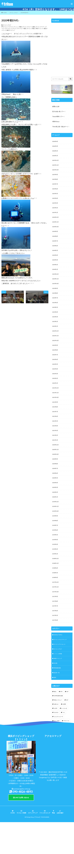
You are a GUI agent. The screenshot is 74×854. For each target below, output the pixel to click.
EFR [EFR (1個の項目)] (61, 723)
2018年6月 (55, 593)
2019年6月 (55, 553)
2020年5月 (55, 498)
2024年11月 (56, 227)
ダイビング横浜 (31, 28)
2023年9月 (55, 297)
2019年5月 (55, 558)
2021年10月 (56, 413)
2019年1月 (55, 578)
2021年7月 (55, 428)
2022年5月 (55, 377)
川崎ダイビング (39, 28)
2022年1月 (55, 397)
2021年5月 (55, 438)
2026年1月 (55, 156)
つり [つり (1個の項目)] (63, 744)
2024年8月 (55, 242)
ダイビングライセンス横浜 (19, 28)
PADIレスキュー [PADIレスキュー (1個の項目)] (58, 731)
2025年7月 (55, 187)
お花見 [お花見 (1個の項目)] (64, 735)
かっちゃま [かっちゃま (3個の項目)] (64, 739)
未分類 (56, 693)
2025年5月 (55, 197)
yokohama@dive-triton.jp (21, 820)
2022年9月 (55, 357)
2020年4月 (55, 503)
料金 (53, 843)
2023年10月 (56, 292)
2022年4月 (55, 382)
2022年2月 (55, 392)
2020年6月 (55, 493)
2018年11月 (56, 588)
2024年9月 (55, 237)
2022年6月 (55, 372)
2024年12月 (56, 222)
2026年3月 (55, 146)
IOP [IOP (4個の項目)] (67, 723)
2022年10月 (56, 352)
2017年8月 (55, 628)
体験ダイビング (58, 688)
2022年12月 (56, 342)
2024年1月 (55, 277)
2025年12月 (56, 161)
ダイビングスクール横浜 (28, 27)
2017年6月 (55, 638)
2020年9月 (55, 478)
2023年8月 (55, 302)
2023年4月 (55, 322)
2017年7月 (55, 633)
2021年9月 (55, 418)
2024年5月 (55, 257)
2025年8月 (55, 182)
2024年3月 (55, 267)
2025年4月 (55, 202)
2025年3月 (55, 207)
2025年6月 (55, 192)
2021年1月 (55, 458)
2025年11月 (56, 167)
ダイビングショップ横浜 (15, 27)
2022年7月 (55, 367)
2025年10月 (56, 172)
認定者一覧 (57, 704)
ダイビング (6, 27)
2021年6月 (55, 433)
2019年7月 (55, 548)
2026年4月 (55, 141)
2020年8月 (55, 483)
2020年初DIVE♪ (25, 12)
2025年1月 (55, 217)
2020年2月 (55, 513)
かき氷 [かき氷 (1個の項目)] (55, 739)
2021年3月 (55, 448)
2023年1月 (55, 337)
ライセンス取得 (21, 843)
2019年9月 (55, 538)
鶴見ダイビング (11, 30)
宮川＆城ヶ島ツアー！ (59, 111)
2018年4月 (55, 603)
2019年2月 (55, 573)
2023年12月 (56, 282)
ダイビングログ (14, 12)
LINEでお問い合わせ (21, 829)
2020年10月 (56, 473)
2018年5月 (55, 598)
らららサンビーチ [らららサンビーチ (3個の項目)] (58, 748)
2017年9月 (55, 623)
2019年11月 (56, 528)
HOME (5, 12)
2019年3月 (55, 568)
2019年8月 (55, 543)
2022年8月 (55, 362)
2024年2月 (55, 272)
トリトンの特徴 (58, 683)
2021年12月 (56, 402)
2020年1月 (55, 518)
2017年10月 (56, 618)
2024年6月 (55, 252)
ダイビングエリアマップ (61, 668)
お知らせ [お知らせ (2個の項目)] (56, 735)
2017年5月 (55, 643)
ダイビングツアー (40, 27)
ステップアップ (32, 843)
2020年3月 (55, 508)
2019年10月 (56, 533)
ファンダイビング (44, 843)
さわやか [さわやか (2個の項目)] (56, 744)
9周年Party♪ (56, 121)
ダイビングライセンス (60, 673)
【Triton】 (37, 848)
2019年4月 (55, 563)
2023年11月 (56, 287)
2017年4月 (55, 649)
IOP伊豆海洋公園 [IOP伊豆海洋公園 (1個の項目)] (58, 727)
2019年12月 (56, 523)
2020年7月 (55, 488)
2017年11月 (56, 613)
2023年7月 (55, 307)
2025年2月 (55, 212)
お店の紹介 (60, 843)
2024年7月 (55, 247)
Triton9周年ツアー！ (58, 116)
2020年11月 (56, 468)
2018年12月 (56, 583)
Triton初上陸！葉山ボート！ (60, 126)
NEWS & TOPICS (59, 663)
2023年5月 (55, 317)
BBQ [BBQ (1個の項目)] (55, 723)
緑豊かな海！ (56, 106)
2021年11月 (56, 408)
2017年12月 (56, 608)
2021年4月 (55, 443)
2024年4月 (55, 262)
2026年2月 (55, 151)
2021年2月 (55, 453)
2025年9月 (55, 177)
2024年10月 (56, 232)
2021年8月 (55, 423)
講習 (55, 709)
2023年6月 (55, 312)
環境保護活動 (58, 699)
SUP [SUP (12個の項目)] (67, 731)
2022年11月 (56, 347)
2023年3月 (55, 327)
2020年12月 (56, 463)
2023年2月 (55, 332)
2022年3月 (55, 387)
